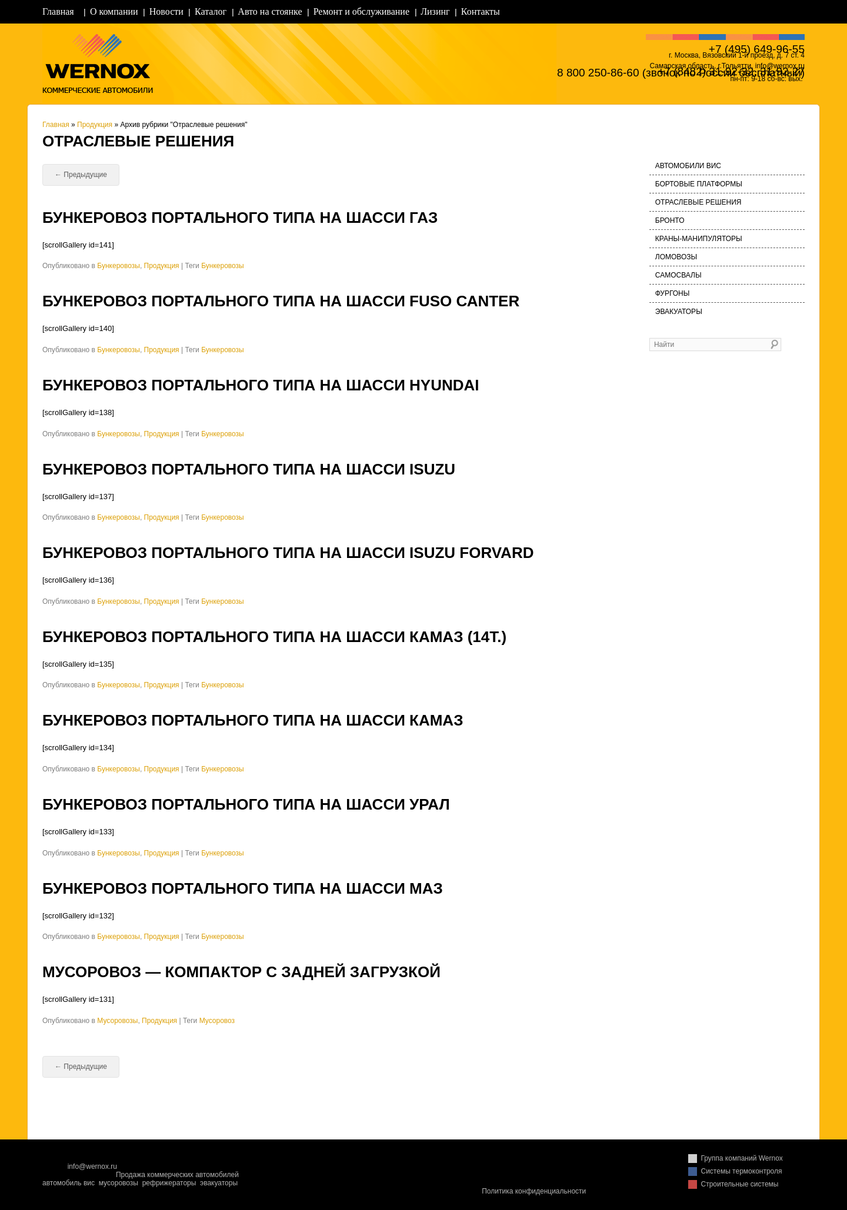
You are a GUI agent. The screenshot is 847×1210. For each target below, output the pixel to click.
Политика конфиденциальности (534, 1191)
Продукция (94, 125)
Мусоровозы (117, 1021)
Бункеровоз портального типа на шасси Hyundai (260, 385)
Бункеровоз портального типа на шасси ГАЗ (240, 217)
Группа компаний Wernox (742, 1158)
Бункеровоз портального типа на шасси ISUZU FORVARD (287, 552)
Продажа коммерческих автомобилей (177, 1175)
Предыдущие (81, 175)
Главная (58, 11)
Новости (166, 11)
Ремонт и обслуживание (361, 11)
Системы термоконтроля (741, 1171)
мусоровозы (118, 1183)
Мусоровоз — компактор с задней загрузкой (241, 972)
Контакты (480, 11)
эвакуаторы (219, 1183)
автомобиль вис (68, 1183)
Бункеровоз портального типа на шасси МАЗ (242, 888)
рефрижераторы (169, 1183)
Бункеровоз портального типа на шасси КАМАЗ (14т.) (274, 637)
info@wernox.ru (92, 1166)
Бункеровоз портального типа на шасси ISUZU (248, 469)
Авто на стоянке (270, 11)
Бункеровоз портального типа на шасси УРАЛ (246, 804)
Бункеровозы (118, 266)
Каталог (210, 11)
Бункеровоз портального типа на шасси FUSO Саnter (280, 301)
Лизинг (435, 11)
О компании (114, 11)
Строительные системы (740, 1184)
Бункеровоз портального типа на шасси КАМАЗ (252, 720)
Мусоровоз (217, 1021)
